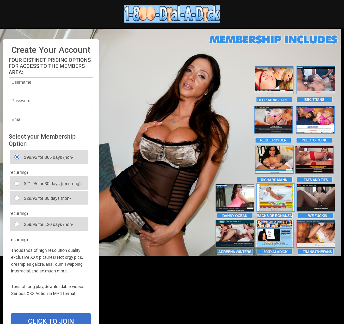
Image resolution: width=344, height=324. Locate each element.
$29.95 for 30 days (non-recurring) (40, 200)
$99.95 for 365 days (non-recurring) (41, 159)
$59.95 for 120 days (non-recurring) (41, 226)
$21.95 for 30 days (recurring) (47, 183)
